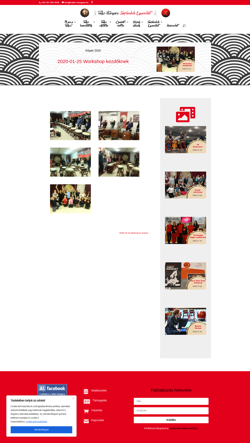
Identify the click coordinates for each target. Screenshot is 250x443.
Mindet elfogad (41, 430)
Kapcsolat (172, 25)
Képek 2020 (93, 50)
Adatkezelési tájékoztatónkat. (183, 428)
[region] (41, 416)
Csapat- (120, 24)
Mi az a (69, 24)
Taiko (86, 24)
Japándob (153, 24)
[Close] (73, 398)
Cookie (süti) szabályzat (36, 422)
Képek (136, 24)
